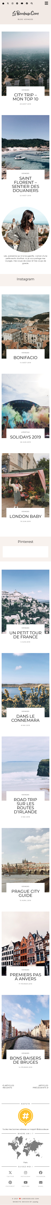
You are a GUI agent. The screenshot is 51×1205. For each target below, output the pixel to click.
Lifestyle (25, 432)
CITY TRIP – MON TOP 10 (25, 96)
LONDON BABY (25, 516)
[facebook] (40, 1174)
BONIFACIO (25, 357)
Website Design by (25, 1202)
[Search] (32, 3)
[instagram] (25, 1174)
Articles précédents (40, 1086)
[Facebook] (27, 3)
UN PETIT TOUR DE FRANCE (25, 634)
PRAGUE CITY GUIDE (25, 893)
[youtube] (25, 1183)
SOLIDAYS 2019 (25, 437)
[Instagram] (12, 3)
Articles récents (8, 1086)
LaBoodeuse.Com (25, 13)
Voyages (25, 90)
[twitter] (10, 1174)
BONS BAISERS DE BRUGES (25, 1060)
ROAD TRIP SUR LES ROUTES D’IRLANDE (25, 805)
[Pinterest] (17, 3)
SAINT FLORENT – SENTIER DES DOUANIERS (25, 184)
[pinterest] (10, 1183)
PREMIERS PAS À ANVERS (25, 976)
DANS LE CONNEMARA (25, 718)
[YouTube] (22, 3)
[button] (47, 3)
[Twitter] (8, 3)
